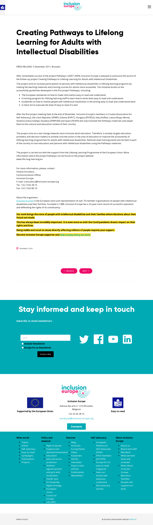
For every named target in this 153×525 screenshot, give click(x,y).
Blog (73, 442)
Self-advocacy (28, 448)
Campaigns (27, 455)
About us (125, 445)
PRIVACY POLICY (22, 519)
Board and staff (129, 448)
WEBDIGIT (133, 519)
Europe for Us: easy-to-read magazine (103, 465)
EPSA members (103, 455)
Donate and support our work (127, 485)
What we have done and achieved (128, 459)
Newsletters (77, 475)
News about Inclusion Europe (127, 469)
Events (25, 445)
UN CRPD (51, 502)
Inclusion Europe (25, 200)
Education (51, 455)
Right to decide (53, 445)
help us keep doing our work (75, 234)
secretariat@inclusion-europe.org (76, 418)
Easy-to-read (28, 452)
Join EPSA (100, 458)
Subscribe (45, 354)
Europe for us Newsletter (36, 347)
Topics (25, 442)
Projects (26, 462)
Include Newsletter (33, 343)
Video (74, 452)
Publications (28, 458)
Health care (52, 478)
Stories (74, 458)
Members (126, 452)
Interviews (76, 462)
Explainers (76, 455)
